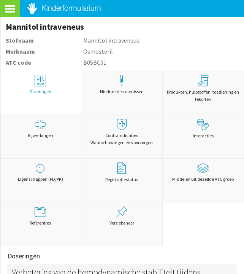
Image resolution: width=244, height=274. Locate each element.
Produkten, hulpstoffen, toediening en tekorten (203, 88)
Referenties (40, 216)
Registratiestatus (121, 172)
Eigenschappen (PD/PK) (40, 172)
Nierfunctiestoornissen (121, 84)
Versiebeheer (121, 216)
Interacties (203, 129)
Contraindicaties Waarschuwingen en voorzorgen (121, 132)
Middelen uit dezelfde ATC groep (203, 172)
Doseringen (40, 84)
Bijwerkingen (40, 128)
